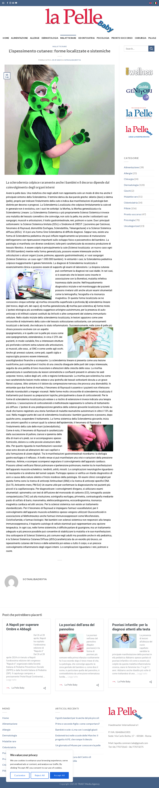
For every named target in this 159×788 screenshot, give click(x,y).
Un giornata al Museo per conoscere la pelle (78, 745)
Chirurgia (140, 38)
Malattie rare (68, 38)
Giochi (127, 190)
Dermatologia (50, 38)
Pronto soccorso (122, 38)
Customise (19, 775)
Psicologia (103, 38)
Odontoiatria (86, 38)
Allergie (34, 38)
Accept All (59, 775)
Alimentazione (19, 38)
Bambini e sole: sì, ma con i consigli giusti (76, 729)
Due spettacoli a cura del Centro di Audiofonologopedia (73, 758)
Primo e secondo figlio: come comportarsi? (77, 723)
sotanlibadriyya (72, 60)
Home (6, 38)
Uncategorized (132, 225)
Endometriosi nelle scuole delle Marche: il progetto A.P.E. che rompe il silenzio (76, 737)
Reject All (39, 775)
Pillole (152, 38)
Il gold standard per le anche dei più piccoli (77, 717)
